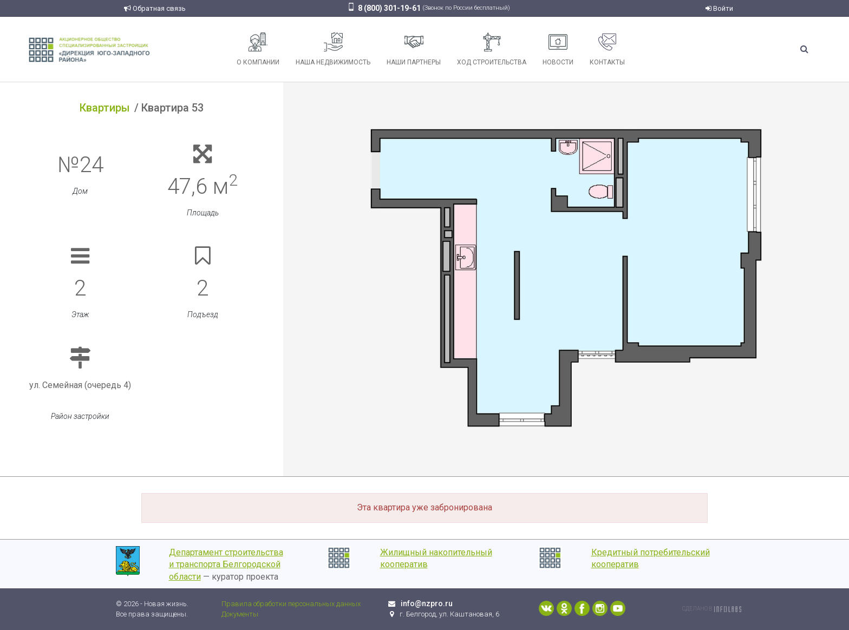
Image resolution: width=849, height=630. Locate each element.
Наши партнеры (414, 49)
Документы (239, 614)
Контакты (607, 49)
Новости (558, 49)
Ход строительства (491, 49)
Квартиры (105, 107)
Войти (719, 8)
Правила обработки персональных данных (291, 604)
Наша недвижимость (333, 49)
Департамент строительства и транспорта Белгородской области (226, 564)
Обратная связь (155, 8)
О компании (258, 49)
